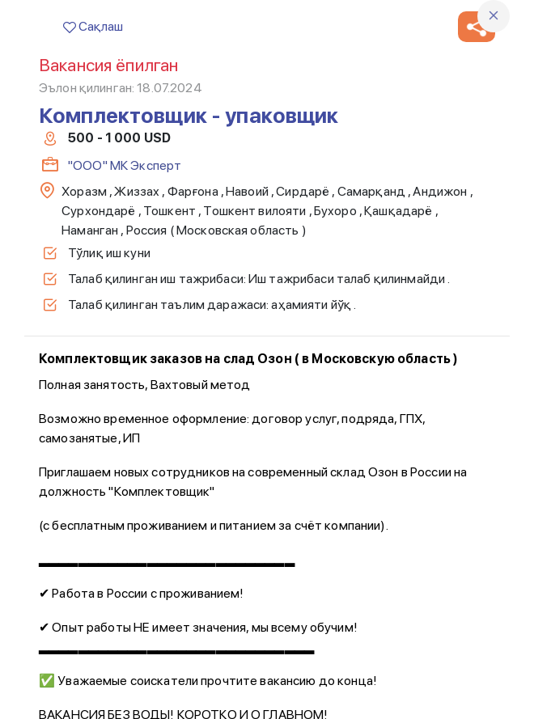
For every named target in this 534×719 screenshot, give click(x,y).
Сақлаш (93, 26)
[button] (476, 26)
